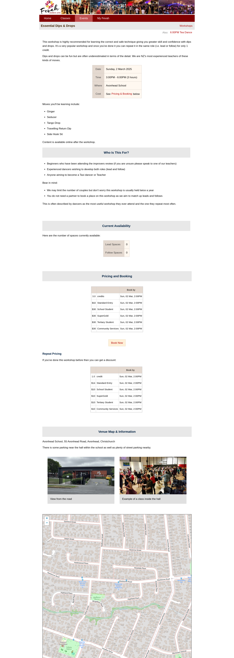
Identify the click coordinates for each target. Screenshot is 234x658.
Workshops (186, 25)
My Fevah (103, 18)
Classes (65, 18)
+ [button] (47, 518)
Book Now (117, 342)
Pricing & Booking (122, 93)
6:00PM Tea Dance (181, 32)
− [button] (47, 523)
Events (84, 18)
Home (47, 18)
